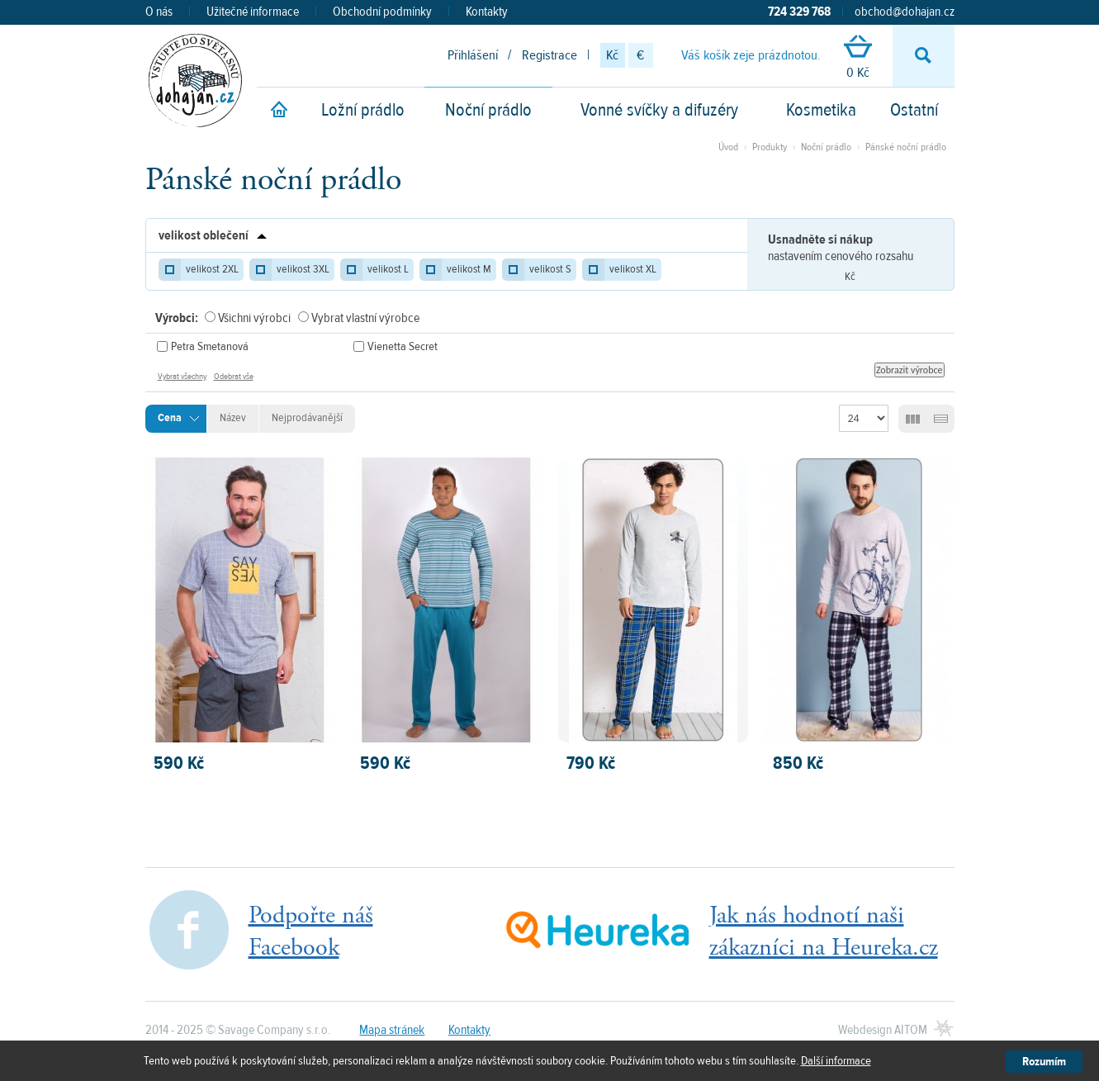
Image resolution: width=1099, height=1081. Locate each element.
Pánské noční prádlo (905, 147)
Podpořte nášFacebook (311, 931)
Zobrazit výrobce (909, 370)
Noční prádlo (488, 109)
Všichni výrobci (254, 318)
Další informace (836, 1061)
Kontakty (487, 11)
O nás (159, 11)
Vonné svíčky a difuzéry (659, 109)
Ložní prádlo (363, 109)
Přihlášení (473, 55)
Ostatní (914, 109)
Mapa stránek (391, 1030)
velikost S (550, 269)
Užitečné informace (252, 11)
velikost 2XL (212, 269)
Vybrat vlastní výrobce (365, 318)
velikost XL (632, 269)
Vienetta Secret (402, 346)
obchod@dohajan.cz (905, 11)
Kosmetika (821, 109)
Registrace (549, 55)
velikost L (388, 269)
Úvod (728, 147)
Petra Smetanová (210, 346)
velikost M (469, 269)
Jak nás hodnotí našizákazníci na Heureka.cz (823, 931)
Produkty (769, 147)
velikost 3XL (303, 269)
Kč (612, 55)
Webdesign (882, 1030)
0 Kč (858, 58)
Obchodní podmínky (382, 11)
